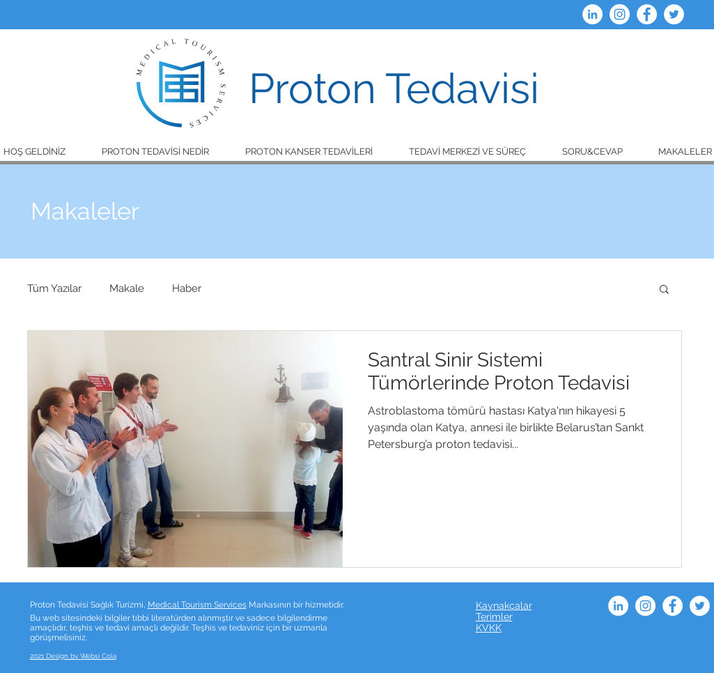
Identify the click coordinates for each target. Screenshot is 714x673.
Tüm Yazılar (54, 288)
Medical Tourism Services (197, 605)
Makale (126, 288)
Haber (186, 288)
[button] (155, 151)
